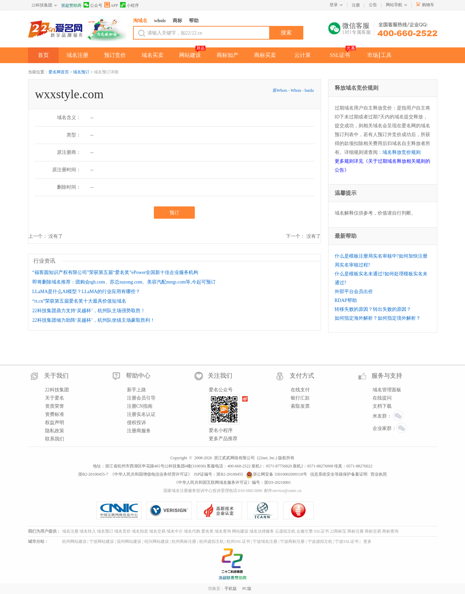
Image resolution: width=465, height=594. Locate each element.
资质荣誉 (54, 406)
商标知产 (227, 55)
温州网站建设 (129, 541)
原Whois (280, 90)
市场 (372, 55)
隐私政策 (54, 430)
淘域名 (140, 20)
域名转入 (87, 531)
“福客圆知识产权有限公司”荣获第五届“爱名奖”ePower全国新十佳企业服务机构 (115, 272)
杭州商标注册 (184, 541)
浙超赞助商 (71, 5)
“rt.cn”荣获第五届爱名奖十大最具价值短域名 (79, 301)
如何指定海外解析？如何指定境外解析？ (378, 318)
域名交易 (157, 531)
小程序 (129, 5)
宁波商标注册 (292, 541)
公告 (373, 4)
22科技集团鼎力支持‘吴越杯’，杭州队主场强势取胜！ (88, 310)
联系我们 (54, 438)
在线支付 (300, 389)
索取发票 (300, 406)
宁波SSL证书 (347, 541)
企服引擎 (304, 531)
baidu (309, 90)
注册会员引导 (141, 398)
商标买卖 (265, 55)
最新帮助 (346, 236)
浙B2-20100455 (229, 474)
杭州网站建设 (74, 541)
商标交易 (373, 531)
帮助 (194, 20)
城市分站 (36, 541)
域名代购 (192, 531)
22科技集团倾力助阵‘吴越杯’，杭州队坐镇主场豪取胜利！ (93, 320)
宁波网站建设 (101, 541)
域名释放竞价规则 (401, 152)
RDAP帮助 (346, 300)
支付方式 (302, 375)
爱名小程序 (221, 430)
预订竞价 (115, 55)
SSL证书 (340, 55)
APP (111, 5)
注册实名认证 (141, 414)
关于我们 (56, 375)
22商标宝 (338, 531)
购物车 (428, 4)
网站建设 (190, 55)
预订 (174, 212)
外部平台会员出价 (354, 291)
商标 (177, 20)
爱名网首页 (58, 72)
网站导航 (394, 4)
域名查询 (223, 531)
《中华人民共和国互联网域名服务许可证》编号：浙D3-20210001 (232, 482)
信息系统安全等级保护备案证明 (338, 474)
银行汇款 (300, 398)
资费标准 (54, 414)
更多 (367, 541)
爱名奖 (207, 531)
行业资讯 (44, 261)
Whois (296, 90)
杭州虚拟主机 (211, 541)
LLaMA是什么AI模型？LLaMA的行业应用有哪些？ (86, 291)
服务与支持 (387, 375)
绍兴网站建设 (156, 541)
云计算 (302, 55)
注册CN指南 (139, 406)
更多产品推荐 (223, 438)
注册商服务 (139, 430)
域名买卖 (152, 55)
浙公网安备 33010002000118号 (276, 474)
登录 (334, 4)
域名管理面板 (387, 389)
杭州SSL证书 (238, 541)
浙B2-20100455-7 (93, 474)
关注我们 (220, 375)
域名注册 (77, 55)
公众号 (93, 5)
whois (160, 20)
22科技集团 (42, 5)
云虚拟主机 (285, 531)
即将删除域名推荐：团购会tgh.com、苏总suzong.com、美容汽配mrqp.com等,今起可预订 (124, 282)
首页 (43, 55)
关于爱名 (54, 398)
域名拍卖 (140, 531)
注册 (356, 5)
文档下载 (382, 406)
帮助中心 (138, 375)
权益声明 (54, 422)
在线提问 (382, 398)
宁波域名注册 (265, 541)
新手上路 (136, 389)
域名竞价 (122, 531)
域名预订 (81, 72)
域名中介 (174, 531)
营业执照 (378, 474)
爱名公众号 (221, 389)
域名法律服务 (261, 531)
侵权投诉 (136, 422)
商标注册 (355, 531)
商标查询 (390, 531)
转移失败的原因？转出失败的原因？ (373, 309)
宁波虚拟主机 (320, 541)
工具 (386, 55)
